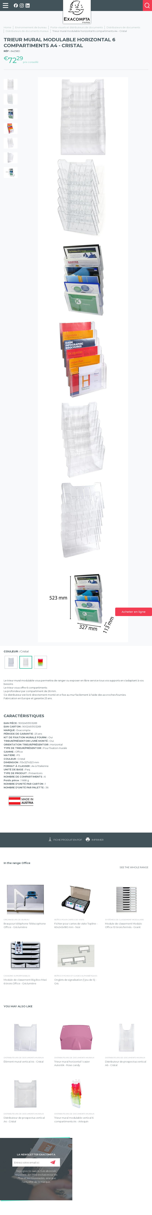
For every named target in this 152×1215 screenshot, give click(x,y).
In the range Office (17, 863)
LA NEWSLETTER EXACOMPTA (36, 1154)
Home (7, 27)
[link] (5, 5)
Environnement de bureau (31, 27)
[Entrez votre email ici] (36, 1162)
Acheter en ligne (134, 611)
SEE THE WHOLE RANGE (134, 867)
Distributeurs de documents (123, 27)
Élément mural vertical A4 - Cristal (23, 1061)
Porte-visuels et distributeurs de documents (76, 27)
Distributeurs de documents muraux (27, 31)
